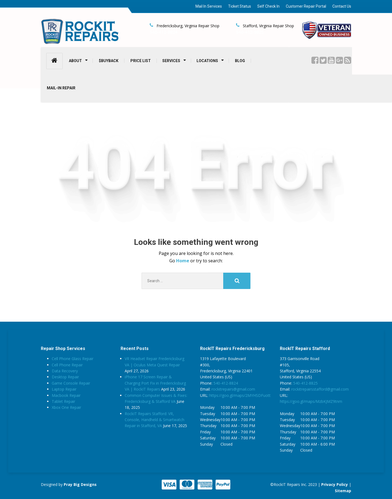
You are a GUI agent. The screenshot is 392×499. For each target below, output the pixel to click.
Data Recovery (65, 370)
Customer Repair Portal (306, 6)
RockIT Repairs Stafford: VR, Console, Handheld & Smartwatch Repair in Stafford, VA (154, 419)
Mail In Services (208, 6)
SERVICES (171, 61)
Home (183, 261)
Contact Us (341, 6)
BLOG (240, 61)
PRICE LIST (140, 61)
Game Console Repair (71, 383)
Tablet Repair (63, 401)
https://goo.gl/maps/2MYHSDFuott (240, 395)
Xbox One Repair (66, 407)
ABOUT (75, 61)
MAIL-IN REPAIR (61, 88)
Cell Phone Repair (67, 364)
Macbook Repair (66, 395)
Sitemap (343, 490)
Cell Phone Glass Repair (72, 358)
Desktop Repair (65, 376)
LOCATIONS (207, 61)
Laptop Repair (64, 389)
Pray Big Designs (80, 484)
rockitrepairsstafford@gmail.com (320, 389)
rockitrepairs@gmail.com (233, 389)
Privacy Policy (334, 484)
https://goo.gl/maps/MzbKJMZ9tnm (311, 401)
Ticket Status (239, 6)
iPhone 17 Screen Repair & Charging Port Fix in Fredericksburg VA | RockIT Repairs (155, 383)
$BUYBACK (108, 61)
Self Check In (268, 6)
